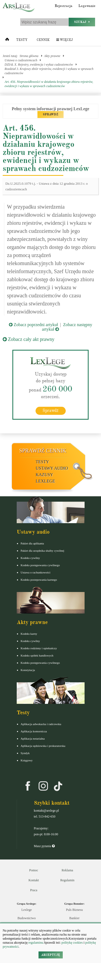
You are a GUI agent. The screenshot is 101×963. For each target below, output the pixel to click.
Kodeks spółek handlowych (37, 655)
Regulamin (67, 880)
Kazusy (44, 474)
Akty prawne (52, 56)
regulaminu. (35, 942)
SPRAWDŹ (50, 114)
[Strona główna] (7, 41)
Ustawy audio (52, 468)
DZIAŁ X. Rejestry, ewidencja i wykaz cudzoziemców (39, 64)
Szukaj (82, 22)
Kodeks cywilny (30, 557)
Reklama (67, 870)
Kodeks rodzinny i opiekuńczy (39, 648)
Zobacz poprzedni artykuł (33, 324)
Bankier (74, 918)
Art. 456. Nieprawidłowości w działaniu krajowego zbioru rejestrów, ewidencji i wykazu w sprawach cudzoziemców (49, 84)
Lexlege (26, 910)
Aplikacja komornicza (34, 731)
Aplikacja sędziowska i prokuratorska (43, 745)
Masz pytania (44, 846)
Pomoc (33, 870)
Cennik (43, 40)
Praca (33, 890)
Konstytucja (28, 670)
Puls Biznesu (74, 910)
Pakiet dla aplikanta (32, 543)
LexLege (45, 481)
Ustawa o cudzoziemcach (21, 60)
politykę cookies (72, 942)
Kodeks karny (29, 633)
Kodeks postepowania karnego (39, 579)
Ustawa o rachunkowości (36, 572)
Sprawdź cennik (43, 451)
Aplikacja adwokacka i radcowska (41, 724)
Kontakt (34, 880)
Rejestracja (63, 6)
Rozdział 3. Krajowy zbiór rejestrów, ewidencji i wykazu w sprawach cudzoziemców (49, 71)
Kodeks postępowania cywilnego (40, 565)
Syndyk (25, 753)
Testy (21, 40)
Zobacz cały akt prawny (28, 339)
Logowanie (86, 6)
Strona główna (29, 56)
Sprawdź (50, 410)
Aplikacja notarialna (33, 738)
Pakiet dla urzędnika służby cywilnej (42, 550)
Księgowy (27, 760)
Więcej (64, 40)
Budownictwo (27, 918)
